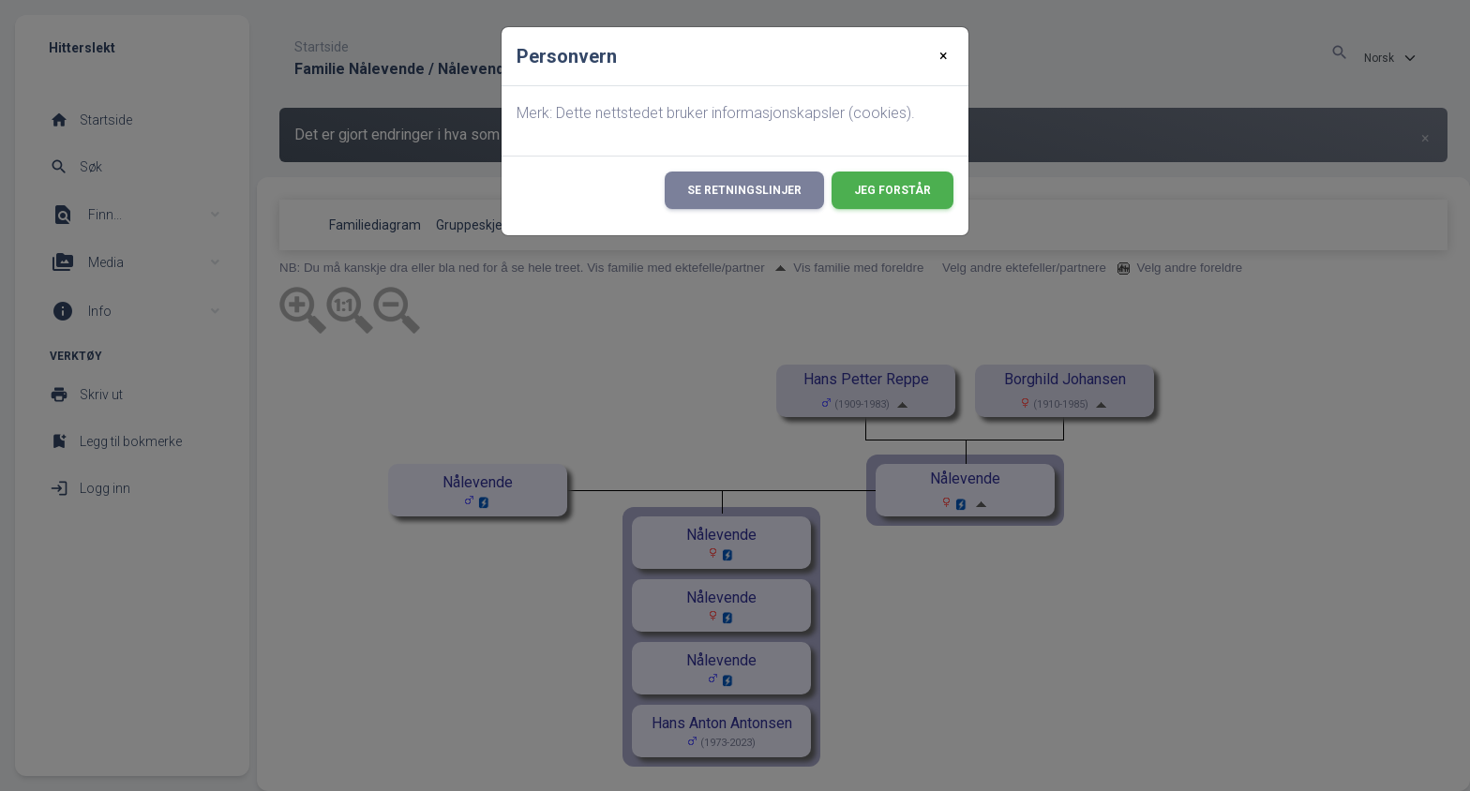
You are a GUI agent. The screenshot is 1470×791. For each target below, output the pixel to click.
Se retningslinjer (744, 190)
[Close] (943, 56)
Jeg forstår (892, 190)
